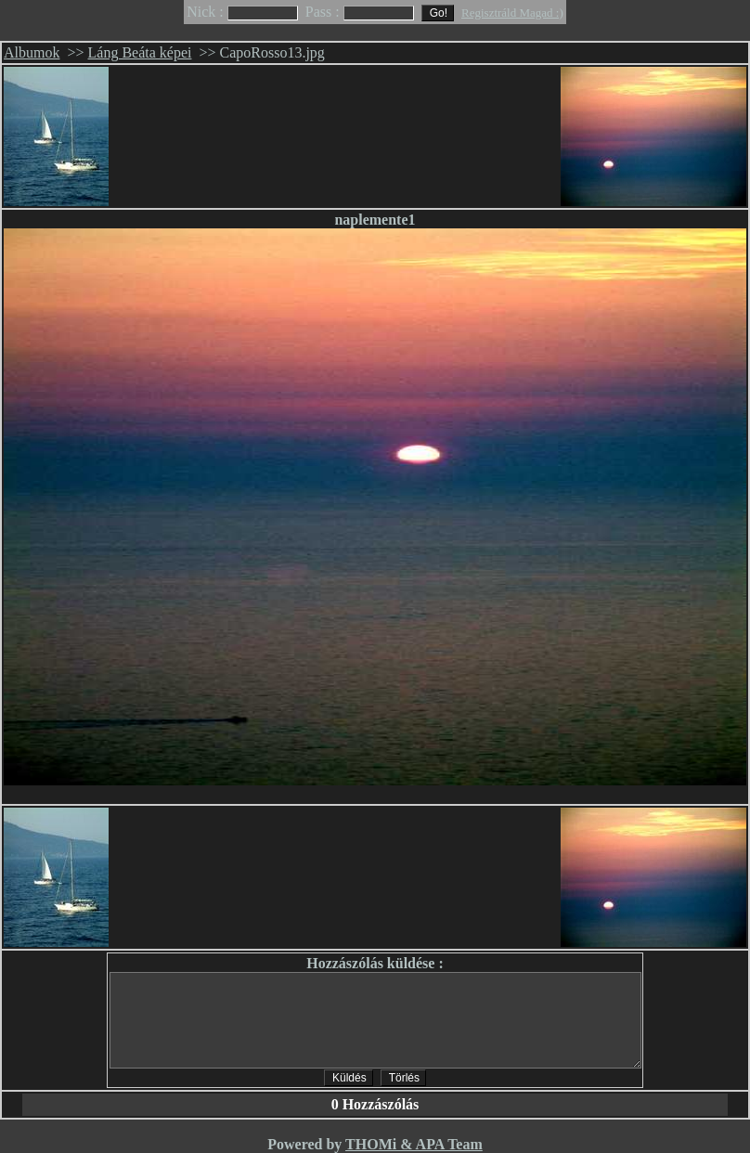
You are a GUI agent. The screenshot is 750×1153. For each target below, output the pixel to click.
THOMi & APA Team (414, 1144)
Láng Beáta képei (140, 52)
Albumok (31, 52)
